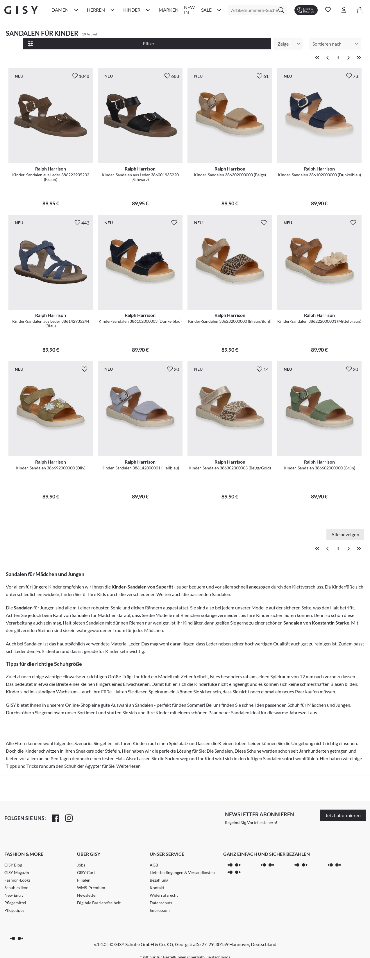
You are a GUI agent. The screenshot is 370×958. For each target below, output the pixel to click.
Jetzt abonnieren (343, 804)
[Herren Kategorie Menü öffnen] (112, 10)
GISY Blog (13, 853)
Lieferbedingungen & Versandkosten (182, 861)
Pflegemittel (15, 891)
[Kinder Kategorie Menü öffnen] (148, 10)
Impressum (160, 899)
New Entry (14, 884)
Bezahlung (159, 868)
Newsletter (87, 884)
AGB (154, 853)
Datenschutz (161, 891)
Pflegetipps (14, 899)
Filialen (83, 868)
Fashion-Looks (17, 868)
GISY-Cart (86, 861)
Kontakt (157, 876)
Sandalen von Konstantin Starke (316, 611)
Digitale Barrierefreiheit (99, 891)
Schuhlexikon (16, 876)
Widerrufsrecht (164, 884)
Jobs (81, 853)
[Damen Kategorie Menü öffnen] (76, 10)
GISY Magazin (16, 861)
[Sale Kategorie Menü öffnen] (219, 10)
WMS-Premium (91, 876)
